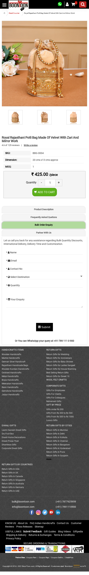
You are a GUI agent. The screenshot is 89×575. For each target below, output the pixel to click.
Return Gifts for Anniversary (59, 358)
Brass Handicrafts (10, 380)
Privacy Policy (13, 538)
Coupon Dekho (57, 557)
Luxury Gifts (51, 420)
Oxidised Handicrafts (11, 372)
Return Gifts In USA (10, 469)
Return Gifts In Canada (12, 476)
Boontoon (69, 566)
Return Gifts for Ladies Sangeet (60, 365)
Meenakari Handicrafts (12, 383)
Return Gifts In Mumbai (57, 430)
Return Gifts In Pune (55, 452)
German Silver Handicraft (13, 361)
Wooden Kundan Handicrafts (15, 369)
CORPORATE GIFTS (56, 385)
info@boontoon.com (23, 506)
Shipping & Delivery (16, 535)
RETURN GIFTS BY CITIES (59, 425)
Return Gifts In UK (10, 472)
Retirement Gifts (53, 401)
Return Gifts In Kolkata (56, 437)
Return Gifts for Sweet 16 (57, 376)
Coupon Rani (31, 557)
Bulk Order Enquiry (44, 225)
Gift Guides (50, 531)
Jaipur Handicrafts (10, 394)
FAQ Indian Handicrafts (42, 523)
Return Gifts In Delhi (55, 434)
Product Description (43, 209)
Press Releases (24, 526)
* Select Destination (18, 277)
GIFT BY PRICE (53, 404)
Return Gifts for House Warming (61, 369)
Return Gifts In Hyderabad (58, 448)
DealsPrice (69, 557)
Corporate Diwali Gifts (12, 448)
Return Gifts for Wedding (57, 354)
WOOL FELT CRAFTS (56, 379)
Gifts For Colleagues (55, 397)
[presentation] (32, 316)
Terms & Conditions (64, 535)
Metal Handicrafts (10, 376)
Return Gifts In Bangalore (58, 444)
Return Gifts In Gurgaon (57, 455)
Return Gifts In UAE (10, 491)
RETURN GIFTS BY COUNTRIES (17, 464)
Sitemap (39, 526)
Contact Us (63, 523)
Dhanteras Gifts (9, 444)
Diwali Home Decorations (14, 437)
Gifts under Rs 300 (54, 409)
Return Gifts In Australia (13, 483)
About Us (23, 523)
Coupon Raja (44, 557)
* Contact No (14, 268)
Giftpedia (78, 531)
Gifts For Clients (53, 394)
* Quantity (13, 285)
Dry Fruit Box (8, 434)
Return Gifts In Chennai (57, 441)
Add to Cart (44, 192)
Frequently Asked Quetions (44, 217)
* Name (11, 252)
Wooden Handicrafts (11, 354)
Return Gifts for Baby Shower (59, 361)
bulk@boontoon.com (23, 501)
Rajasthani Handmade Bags (15, 365)
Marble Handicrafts (11, 358)
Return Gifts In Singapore (13, 480)
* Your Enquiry (15, 299)
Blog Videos (64, 531)
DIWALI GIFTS (9, 425)
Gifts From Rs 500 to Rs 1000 (60, 416)
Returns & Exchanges (40, 535)
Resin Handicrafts (10, 387)
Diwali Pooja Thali (10, 441)
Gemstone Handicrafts (12, 391)
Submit (44, 327)
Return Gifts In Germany (13, 487)
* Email (11, 260)
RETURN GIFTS (53, 349)
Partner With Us (43, 232)
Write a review (31, 145)
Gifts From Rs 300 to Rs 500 (59, 413)
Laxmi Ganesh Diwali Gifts (14, 430)
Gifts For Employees (55, 390)
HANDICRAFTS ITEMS (13, 349)
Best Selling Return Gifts (57, 372)
